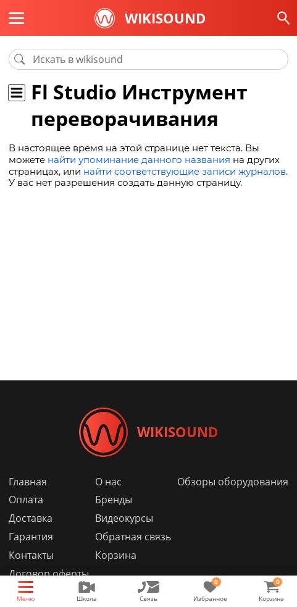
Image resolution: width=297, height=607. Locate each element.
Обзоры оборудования (232, 481)
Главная (28, 481)
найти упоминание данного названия (139, 159)
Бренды (113, 500)
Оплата (26, 500)
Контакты (31, 556)
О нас (108, 481)
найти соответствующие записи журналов (184, 171)
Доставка (30, 518)
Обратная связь (133, 537)
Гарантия (31, 537)
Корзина (115, 556)
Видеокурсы (124, 518)
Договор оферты (49, 574)
